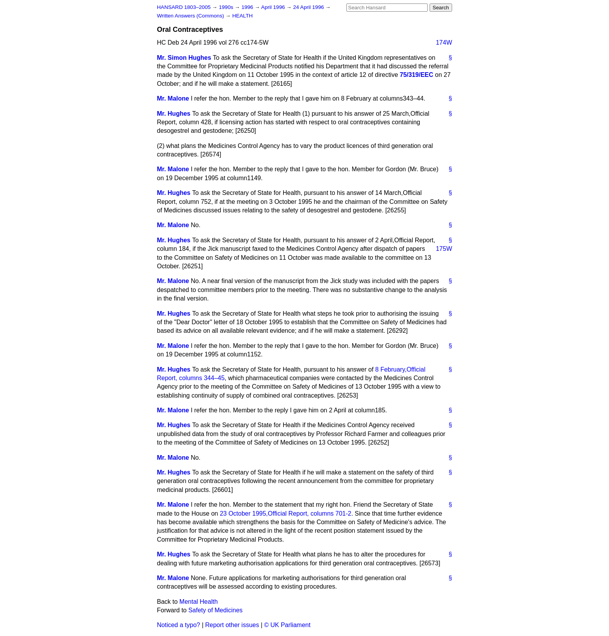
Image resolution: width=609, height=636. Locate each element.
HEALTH (242, 16)
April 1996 (273, 7)
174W (444, 42)
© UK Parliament (287, 625)
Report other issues (232, 625)
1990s (227, 7)
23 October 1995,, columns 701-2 (285, 513)
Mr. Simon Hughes (184, 57)
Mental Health (198, 601)
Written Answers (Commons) (191, 16)
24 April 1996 (309, 7)
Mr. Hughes (173, 113)
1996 (248, 7)
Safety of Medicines (215, 610)
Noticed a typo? (178, 625)
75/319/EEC (416, 74)
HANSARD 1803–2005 (184, 7)
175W (444, 248)
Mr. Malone (173, 98)
